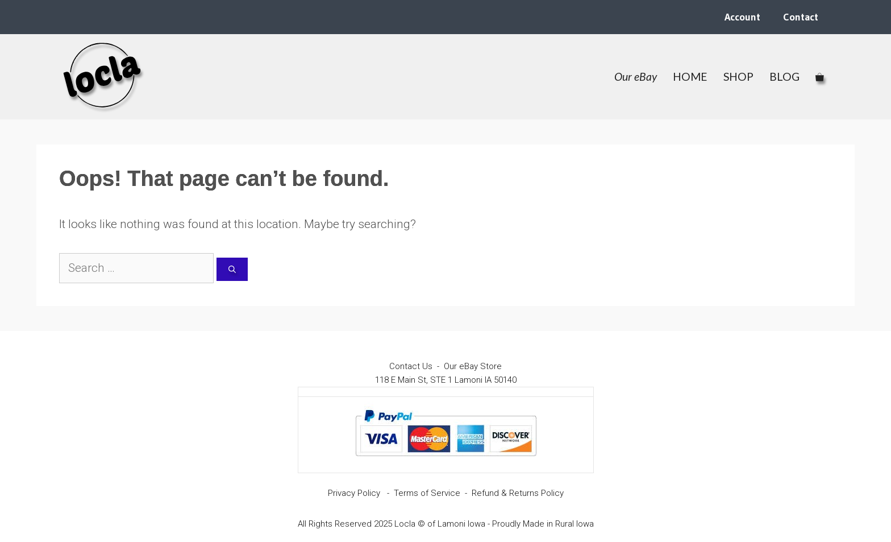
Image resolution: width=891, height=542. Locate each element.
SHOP (738, 76)
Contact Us (410, 366)
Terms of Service (427, 493)
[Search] (232, 270)
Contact (800, 17)
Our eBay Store (473, 366)
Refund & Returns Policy (518, 493)
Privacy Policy (354, 493)
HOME (690, 76)
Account (742, 17)
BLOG (784, 76)
